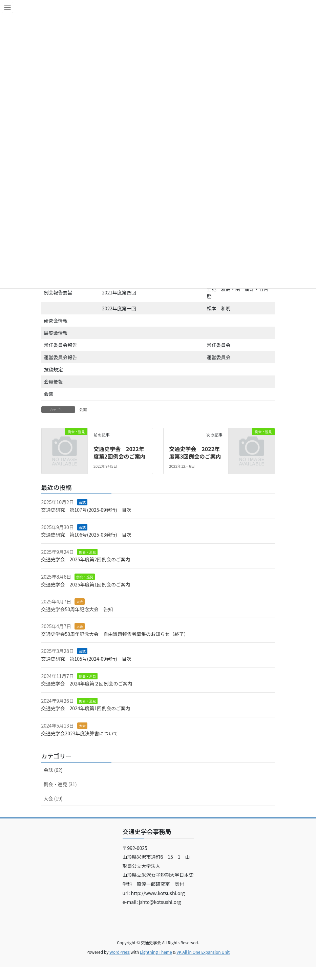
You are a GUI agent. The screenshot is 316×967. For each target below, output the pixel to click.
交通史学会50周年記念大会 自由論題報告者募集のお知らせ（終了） (115, 634)
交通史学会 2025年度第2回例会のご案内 (85, 559)
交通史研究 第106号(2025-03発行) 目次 (86, 534)
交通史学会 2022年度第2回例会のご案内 (119, 452)
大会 (79, 601)
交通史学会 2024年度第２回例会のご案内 (86, 683)
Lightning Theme (156, 952)
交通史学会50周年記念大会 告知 (77, 609)
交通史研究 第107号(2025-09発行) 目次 (86, 509)
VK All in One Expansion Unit (203, 952)
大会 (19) (53, 798)
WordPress (119, 952)
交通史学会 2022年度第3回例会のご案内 (195, 452)
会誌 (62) (53, 770)
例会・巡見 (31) (60, 784)
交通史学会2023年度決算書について (79, 733)
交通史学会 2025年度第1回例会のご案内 (85, 584)
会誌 (83, 409)
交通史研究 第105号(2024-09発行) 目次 (86, 658)
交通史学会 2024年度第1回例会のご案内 (85, 708)
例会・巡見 (87, 552)
